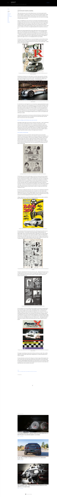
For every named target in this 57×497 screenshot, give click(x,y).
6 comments (21, 460)
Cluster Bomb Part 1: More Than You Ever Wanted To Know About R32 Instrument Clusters (33, 434)
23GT (13, 2)
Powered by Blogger (28, 494)
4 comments (21, 488)
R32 (8, 17)
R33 (8, 18)
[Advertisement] (33, 405)
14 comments (21, 436)
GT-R (8, 12)
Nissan (25, 371)
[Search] (48, 3)
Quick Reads (10, 16)
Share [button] (18, 370)
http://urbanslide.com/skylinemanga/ (23, 132)
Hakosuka (9, 13)
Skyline (9, 22)
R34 (8, 19)
